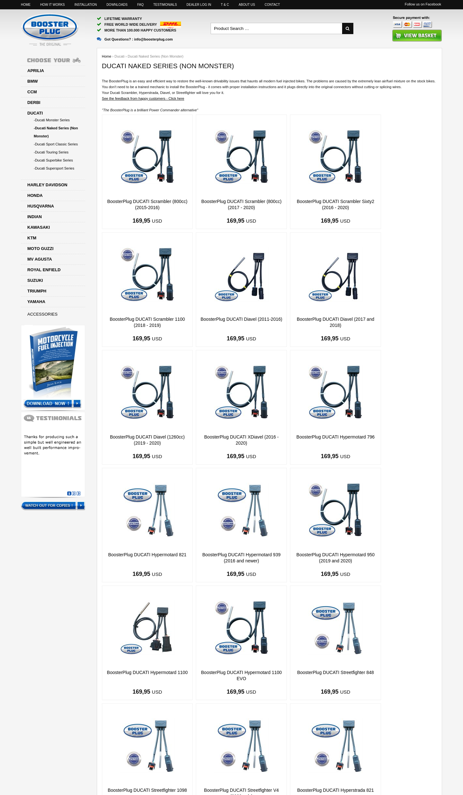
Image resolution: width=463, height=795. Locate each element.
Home (26, 4)
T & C (225, 4)
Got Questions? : (135, 39)
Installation (85, 4)
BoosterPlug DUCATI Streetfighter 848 (311, 554)
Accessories (42, 314)
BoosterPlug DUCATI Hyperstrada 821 (227, 672)
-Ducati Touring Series (51, 152)
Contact (272, 4)
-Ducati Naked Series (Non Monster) (56, 132)
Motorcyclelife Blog (372, 769)
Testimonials (165, 4)
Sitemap (294, 769)
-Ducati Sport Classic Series (56, 144)
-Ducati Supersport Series (54, 168)
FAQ (140, 4)
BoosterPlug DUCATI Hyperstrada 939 (311, 672)
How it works (52, 4)
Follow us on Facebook (423, 4)
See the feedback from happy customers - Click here (143, 98)
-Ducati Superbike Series (53, 160)
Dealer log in (198, 4)
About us (247, 4)
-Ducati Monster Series (52, 120)
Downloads (117, 4)
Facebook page (329, 769)
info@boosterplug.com (255, 769)
